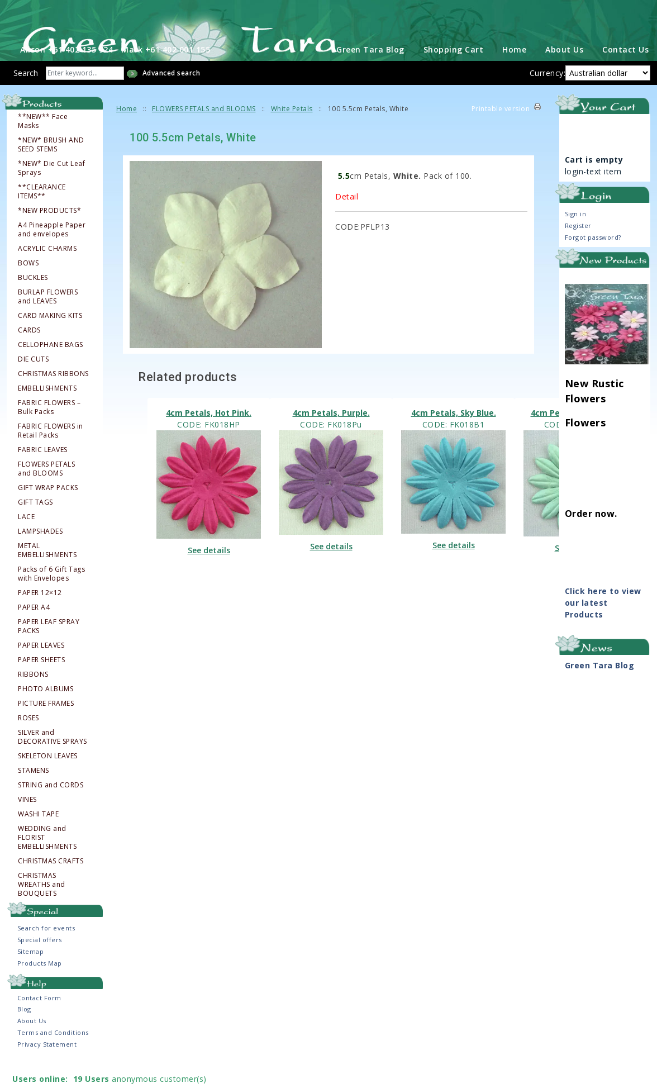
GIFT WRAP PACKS (48, 510)
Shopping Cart (453, 72)
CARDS (29, 353)
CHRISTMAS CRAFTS (50, 884)
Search (25, 96)
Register (578, 248)
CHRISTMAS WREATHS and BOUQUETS (41, 907)
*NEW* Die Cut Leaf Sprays (51, 191)
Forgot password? (593, 260)
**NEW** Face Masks (43, 144)
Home (514, 72)
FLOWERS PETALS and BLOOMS (46, 492)
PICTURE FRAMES (46, 726)
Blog (24, 1032)
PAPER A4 (34, 630)
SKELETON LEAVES (48, 779)
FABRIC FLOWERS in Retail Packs (50, 454)
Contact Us (625, 72)
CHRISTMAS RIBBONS (53, 396)
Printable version (501, 131)
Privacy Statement (47, 1067)
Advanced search (171, 96)
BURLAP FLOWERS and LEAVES (48, 320)
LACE (26, 539)
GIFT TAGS (35, 525)
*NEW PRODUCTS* (49, 233)
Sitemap (30, 974)
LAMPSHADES (40, 554)
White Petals (292, 131)
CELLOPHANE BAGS (50, 367)
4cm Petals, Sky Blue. (453, 435)
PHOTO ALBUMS (45, 711)
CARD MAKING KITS (50, 338)
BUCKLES (33, 300)
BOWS (28, 286)
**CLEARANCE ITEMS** (42, 215)
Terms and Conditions (53, 1055)
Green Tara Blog (370, 72)
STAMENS (33, 793)
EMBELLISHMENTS (47, 411)
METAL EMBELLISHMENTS (47, 573)
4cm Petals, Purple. (331, 435)
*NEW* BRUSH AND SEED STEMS (51, 168)
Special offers (39, 962)
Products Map (39, 986)
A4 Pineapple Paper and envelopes (51, 253)
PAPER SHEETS (41, 682)
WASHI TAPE (38, 837)
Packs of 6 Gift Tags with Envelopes (51, 597)
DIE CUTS (33, 382)
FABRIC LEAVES (43, 472)
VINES (27, 822)
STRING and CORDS (50, 808)
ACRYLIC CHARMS (47, 271)
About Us (564, 72)
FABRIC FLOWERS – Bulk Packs (49, 430)
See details (209, 573)
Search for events (46, 951)
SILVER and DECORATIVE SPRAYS (52, 760)
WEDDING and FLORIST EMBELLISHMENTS (47, 860)
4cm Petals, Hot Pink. (208, 435)
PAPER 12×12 (40, 615)
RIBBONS (33, 697)
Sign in (576, 236)
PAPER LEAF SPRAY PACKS (48, 649)
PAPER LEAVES (41, 668)
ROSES (28, 741)
